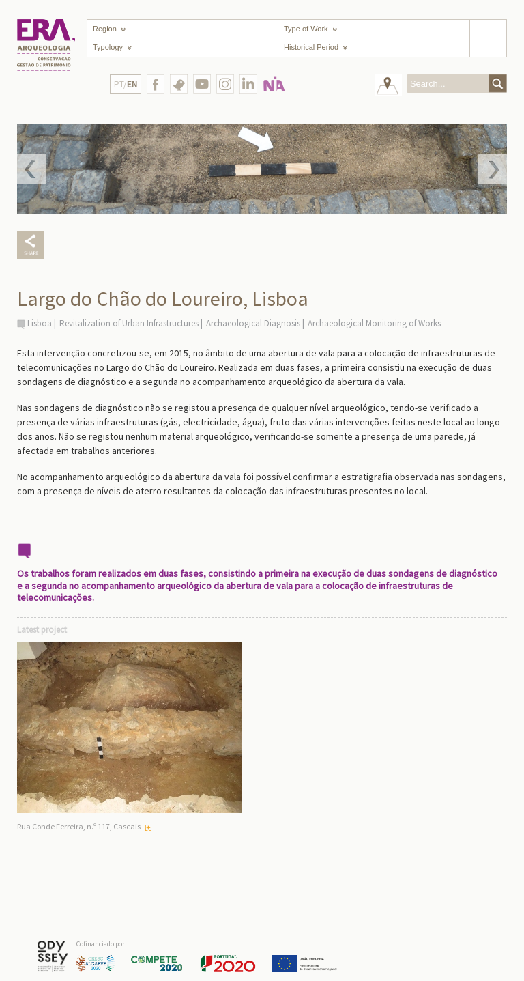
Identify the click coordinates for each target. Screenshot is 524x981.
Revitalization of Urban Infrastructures (129, 323)
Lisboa (39, 323)
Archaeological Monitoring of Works (374, 323)
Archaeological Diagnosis (253, 323)
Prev (31, 169)
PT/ (125, 84)
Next (492, 169)
